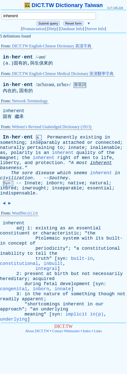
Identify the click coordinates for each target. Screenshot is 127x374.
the (110, 152)
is (38, 152)
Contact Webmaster (66, 331)
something (12, 142)
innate (76, 147)
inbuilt (53, 263)
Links (98, 331)
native (76, 183)
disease (45, 172)
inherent (13, 110)
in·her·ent (18, 57)
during (32, 283)
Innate (32, 183)
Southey (58, 178)
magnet (8, 157)
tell (40, 253)
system (71, 238)
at (49, 273)
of (101, 152)
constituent (15, 233)
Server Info (95, 29)
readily (9, 299)
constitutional (101, 248)
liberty (9, 162)
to (60, 147)
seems (80, 172)
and (28, 162)
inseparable (67, 188)
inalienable (105, 147)
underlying (54, 309)
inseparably (45, 142)
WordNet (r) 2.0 (25, 213)
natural (99, 183)
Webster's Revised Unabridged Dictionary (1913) (51, 127)
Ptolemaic (47, 238)
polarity (22, 152)
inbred (8, 188)
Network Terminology (30, 101)
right (64, 157)
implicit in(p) (84, 314)
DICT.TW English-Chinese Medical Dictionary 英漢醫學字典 (63, 73)
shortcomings (43, 304)
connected (107, 142)
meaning (34, 314)
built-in (82, 258)
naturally (12, 147)
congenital (13, 288)
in (107, 137)
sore (27, 172)
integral (46, 268)
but (75, 273)
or (90, 142)
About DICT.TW (37, 331)
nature (52, 294)
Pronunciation (33, 29)
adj (20, 228)
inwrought (34, 188)
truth (42, 258)
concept (17, 243)
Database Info (71, 29)
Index (87, 331)
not (86, 273)
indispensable (17, 193)
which (64, 172)
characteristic (60, 233)
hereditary (13, 278)
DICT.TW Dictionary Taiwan (63, 5)
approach (11, 309)
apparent (32, 299)
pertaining (41, 147)
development (75, 283)
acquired (44, 278)
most (82, 162)
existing (91, 137)
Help (53, 29)
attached (73, 142)
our (99, 304)
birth (61, 273)
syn (61, 258)
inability (12, 253)
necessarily (108, 273)
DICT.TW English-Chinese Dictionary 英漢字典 (51, 46)
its (99, 238)
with (87, 238)
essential (99, 188)
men (86, 157)
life (106, 157)
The (15, 172)
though (106, 294)
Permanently (62, 137)
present (34, 273)
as (3, 152)
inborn (54, 183)
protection (49, 162)
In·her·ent (18, 137)
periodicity (50, 248)
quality (86, 152)
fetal (50, 283)
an (46, 152)
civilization (16, 178)
